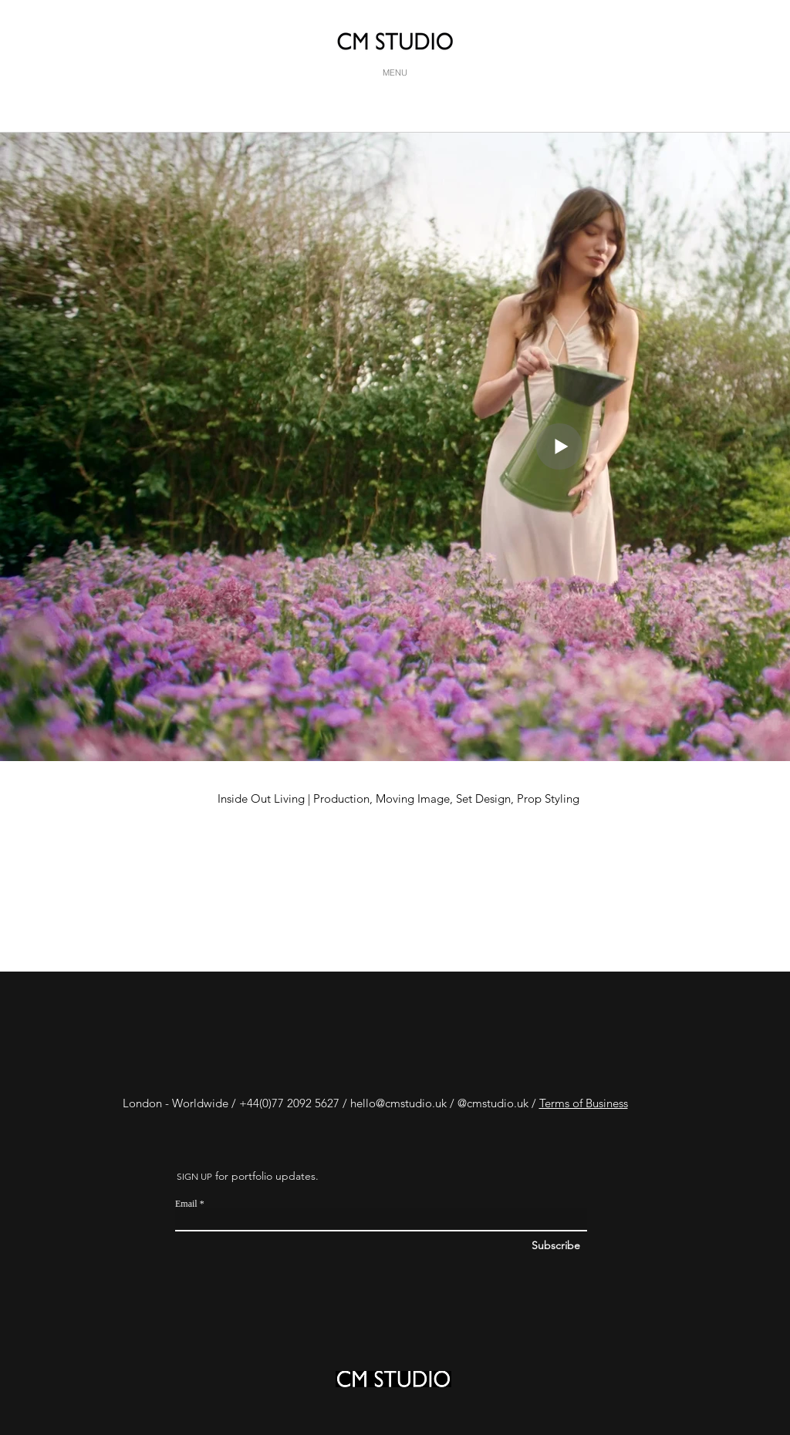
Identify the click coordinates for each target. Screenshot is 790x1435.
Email (186, 1203)
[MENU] (395, 72)
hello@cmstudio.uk (398, 1103)
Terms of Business (583, 1103)
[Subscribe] (609, 1246)
